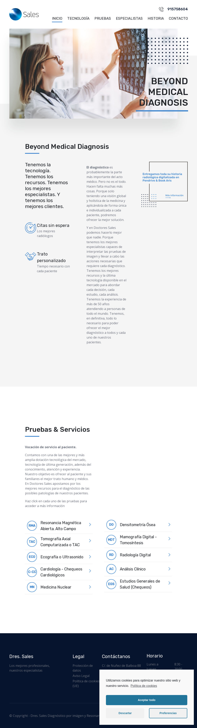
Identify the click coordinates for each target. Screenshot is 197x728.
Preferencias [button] (168, 713)
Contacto (178, 18)
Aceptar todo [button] (147, 700)
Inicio (57, 18)
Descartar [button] (125, 713)
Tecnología (78, 18)
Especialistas (129, 18)
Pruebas (102, 18)
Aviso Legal (81, 676)
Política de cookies (144, 685)
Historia (156, 18)
